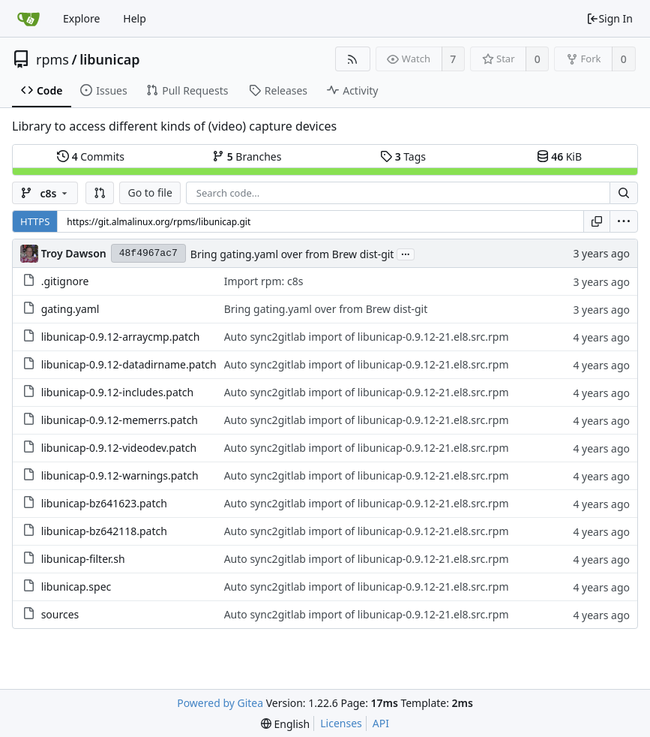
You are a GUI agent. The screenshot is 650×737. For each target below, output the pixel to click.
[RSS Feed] (352, 59)
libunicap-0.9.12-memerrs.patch (119, 420)
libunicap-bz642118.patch (104, 531)
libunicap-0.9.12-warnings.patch (120, 475)
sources (60, 614)
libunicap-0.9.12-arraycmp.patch (120, 336)
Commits (90, 156)
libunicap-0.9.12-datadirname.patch (129, 364)
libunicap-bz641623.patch (104, 503)
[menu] (624, 221)
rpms (52, 59)
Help (134, 18)
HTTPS (34, 221)
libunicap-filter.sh (83, 559)
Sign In (609, 18)
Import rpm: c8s (264, 281)
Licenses (341, 723)
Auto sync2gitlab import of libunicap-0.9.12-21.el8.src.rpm (366, 336)
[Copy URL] (596, 221)
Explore (81, 18)
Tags (403, 156)
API (381, 723)
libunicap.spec (76, 586)
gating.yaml (70, 309)
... (405, 253)
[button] (99, 193)
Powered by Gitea (220, 703)
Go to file (149, 192)
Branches (246, 156)
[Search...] (624, 193)
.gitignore (65, 281)
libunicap (109, 59)
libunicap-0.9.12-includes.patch (117, 392)
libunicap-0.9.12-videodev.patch (119, 448)
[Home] (28, 18)
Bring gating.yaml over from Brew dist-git (292, 254)
